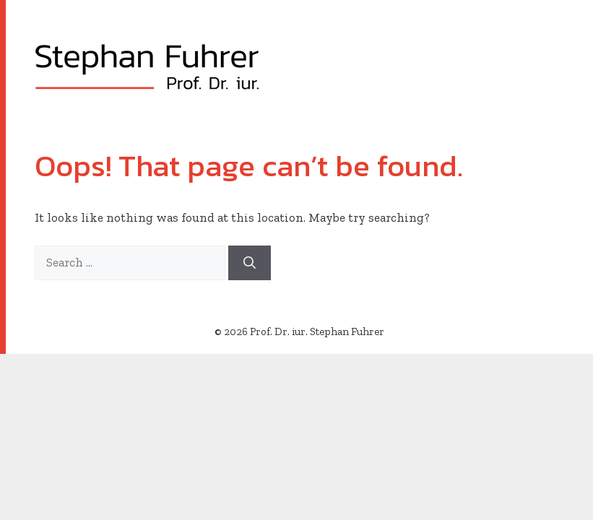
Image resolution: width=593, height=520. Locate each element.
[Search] (249, 263)
